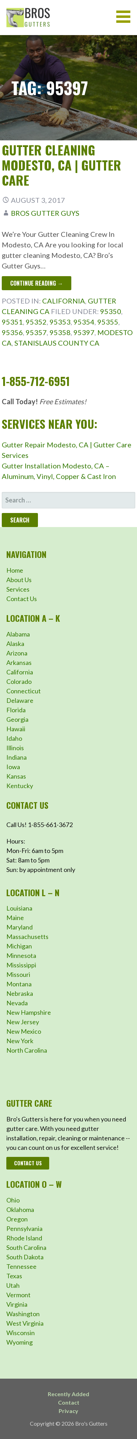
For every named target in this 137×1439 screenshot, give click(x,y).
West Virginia (25, 1323)
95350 (110, 311)
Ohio (13, 1200)
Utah (13, 1285)
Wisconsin (20, 1333)
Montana (19, 984)
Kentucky (19, 786)
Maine (15, 917)
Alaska (15, 643)
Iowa (13, 767)
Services (18, 589)
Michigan (19, 946)
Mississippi (21, 965)
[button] (126, 16)
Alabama (18, 634)
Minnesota (21, 955)
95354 (83, 322)
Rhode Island (24, 1238)
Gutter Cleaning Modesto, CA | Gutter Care (61, 164)
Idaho (14, 738)
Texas (14, 1276)
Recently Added (68, 1394)
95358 (60, 332)
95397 (83, 332)
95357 (36, 332)
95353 (60, 322)
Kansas (16, 776)
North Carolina (26, 1050)
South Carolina (26, 1247)
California (63, 301)
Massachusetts (27, 936)
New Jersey (22, 1022)
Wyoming (19, 1342)
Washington (23, 1314)
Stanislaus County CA (56, 343)
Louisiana (19, 908)
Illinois (15, 748)
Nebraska (19, 993)
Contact (68, 1402)
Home (14, 570)
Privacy (68, 1410)
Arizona (16, 653)
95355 (107, 322)
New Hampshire (28, 1012)
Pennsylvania (24, 1228)
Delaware (19, 700)
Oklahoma (20, 1209)
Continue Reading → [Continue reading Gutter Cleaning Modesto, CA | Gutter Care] (36, 283)
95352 (36, 322)
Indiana (16, 757)
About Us (19, 580)
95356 (12, 332)
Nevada (17, 1003)
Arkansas (19, 662)
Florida (16, 710)
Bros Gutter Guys (45, 213)
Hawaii (15, 729)
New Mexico (23, 1031)
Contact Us (21, 598)
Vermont (18, 1295)
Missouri (18, 974)
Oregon (17, 1219)
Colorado (19, 681)
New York (19, 1041)
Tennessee (21, 1266)
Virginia (16, 1304)
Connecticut (23, 691)
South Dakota (25, 1257)
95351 (12, 322)
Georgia (17, 719)
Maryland (19, 927)
